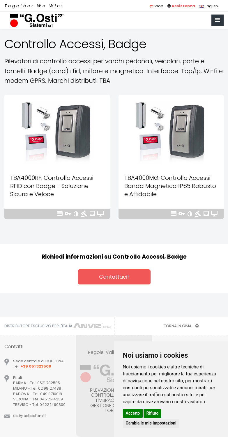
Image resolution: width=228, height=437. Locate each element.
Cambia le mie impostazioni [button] (151, 423)
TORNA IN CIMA (181, 326)
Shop (156, 6)
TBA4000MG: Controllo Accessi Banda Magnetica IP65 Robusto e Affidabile (170, 186)
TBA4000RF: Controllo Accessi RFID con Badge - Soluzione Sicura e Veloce (51, 186)
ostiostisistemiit (30, 415)
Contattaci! (114, 276)
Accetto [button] (133, 413)
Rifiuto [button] (152, 413)
